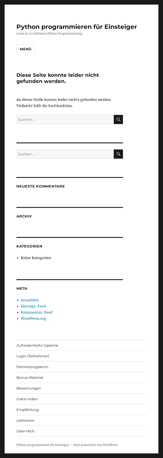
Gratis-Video (27, 399)
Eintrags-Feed (33, 306)
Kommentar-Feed (37, 312)
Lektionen (25, 420)
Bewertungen (28, 388)
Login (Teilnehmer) (32, 356)
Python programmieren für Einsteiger (76, 26)
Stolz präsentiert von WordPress (95, 445)
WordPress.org (33, 318)
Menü (26, 49)
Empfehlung (27, 410)
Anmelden (30, 300)
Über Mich (25, 431)
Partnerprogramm (32, 367)
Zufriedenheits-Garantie (37, 345)
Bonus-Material (29, 378)
